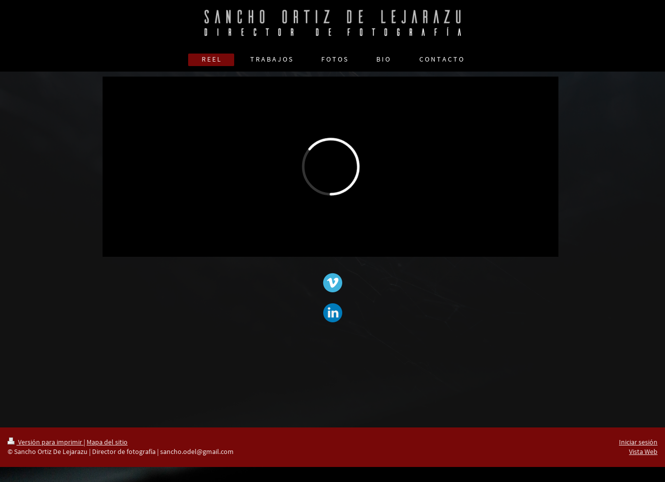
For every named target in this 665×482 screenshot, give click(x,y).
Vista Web (643, 451)
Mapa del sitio (107, 441)
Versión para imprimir (46, 441)
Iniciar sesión (638, 441)
